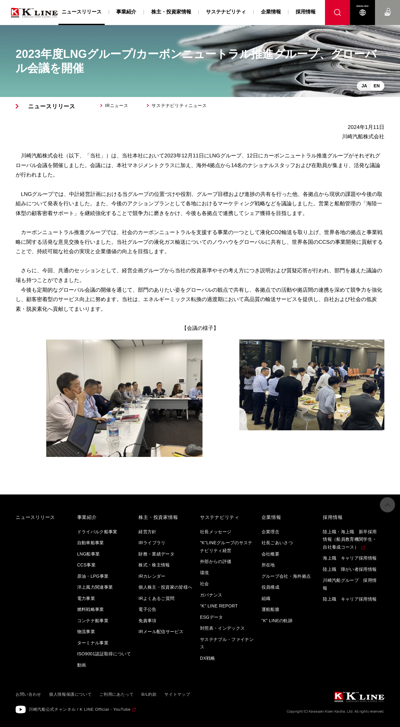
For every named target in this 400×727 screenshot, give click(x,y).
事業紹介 (126, 11)
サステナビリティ (226, 11)
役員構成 (270, 587)
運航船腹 (270, 609)
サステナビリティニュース (179, 105)
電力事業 (86, 598)
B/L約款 (149, 694)
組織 (266, 598)
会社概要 (270, 553)
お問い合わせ (388, 6)
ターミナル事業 (92, 642)
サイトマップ (177, 694)
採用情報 (306, 11)
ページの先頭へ (387, 512)
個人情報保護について (70, 694)
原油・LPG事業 (93, 576)
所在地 (268, 564)
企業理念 (270, 531)
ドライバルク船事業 (97, 531)
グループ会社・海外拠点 (286, 576)
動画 (81, 665)
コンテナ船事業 (92, 620)
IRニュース (116, 105)
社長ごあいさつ (277, 542)
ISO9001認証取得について (104, 653)
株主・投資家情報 (171, 11)
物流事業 (86, 631)
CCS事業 (86, 564)
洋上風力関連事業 (95, 587)
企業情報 (271, 11)
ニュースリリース (51, 106)
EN (377, 85)
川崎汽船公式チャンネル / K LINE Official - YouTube (80, 709)
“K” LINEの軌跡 (277, 620)
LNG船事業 (88, 553)
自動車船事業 (90, 542)
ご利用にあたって (116, 694)
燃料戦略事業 (90, 609)
